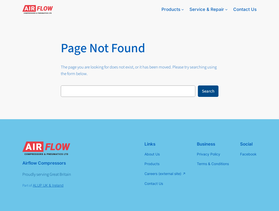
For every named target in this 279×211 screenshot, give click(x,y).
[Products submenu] (182, 9)
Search (208, 91)
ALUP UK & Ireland (48, 185)
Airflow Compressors (44, 163)
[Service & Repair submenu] (226, 9)
